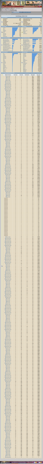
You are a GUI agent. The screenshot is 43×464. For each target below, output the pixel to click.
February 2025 (8, 98)
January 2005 (8, 457)
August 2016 (8, 280)
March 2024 (7, 114)
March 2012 (7, 354)
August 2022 (8, 140)
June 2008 (8, 417)
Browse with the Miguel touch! (7, 50)
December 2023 (8, 118)
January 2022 (8, 150)
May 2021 (8, 161)
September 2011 (8, 363)
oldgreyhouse (5, 67)
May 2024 (8, 111)
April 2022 (8, 146)
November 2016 (8, 276)
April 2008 (8, 420)
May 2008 (8, 419)
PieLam (22, 8)
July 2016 (8, 281)
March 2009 (7, 405)
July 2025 (8, 91)
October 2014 (8, 311)
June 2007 (8, 434)
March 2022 (7, 147)
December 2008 (8, 409)
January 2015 (8, 307)
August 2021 (8, 157)
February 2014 (8, 322)
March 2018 (7, 253)
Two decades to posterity (7, 45)
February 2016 (8, 288)
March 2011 (7, 371)
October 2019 (8, 188)
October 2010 (8, 378)
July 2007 (8, 433)
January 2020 (8, 184)
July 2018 (8, 248)
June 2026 (8, 76)
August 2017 (8, 263)
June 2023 (8, 126)
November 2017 (8, 259)
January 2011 (8, 374)
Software (24, 27)
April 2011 (8, 370)
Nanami (4, 70)
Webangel (4, 33)
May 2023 (8, 128)
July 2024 (8, 108)
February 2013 (8, 339)
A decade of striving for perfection (6, 42)
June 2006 (8, 451)
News (24, 29)
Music (13, 6)
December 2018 (8, 241)
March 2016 (7, 287)
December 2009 (8, 392)
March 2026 (7, 80)
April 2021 (8, 163)
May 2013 (8, 335)
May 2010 (8, 385)
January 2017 (8, 273)
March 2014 (7, 321)
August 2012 (8, 347)
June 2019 (8, 194)
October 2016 (8, 277)
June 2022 (8, 143)
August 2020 (8, 174)
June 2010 (8, 384)
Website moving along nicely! (7, 48)
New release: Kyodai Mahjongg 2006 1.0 (6, 40)
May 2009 (8, 402)
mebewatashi (5, 36)
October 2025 (8, 87)
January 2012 (8, 357)
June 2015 (8, 300)
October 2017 (8, 260)
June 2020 (8, 177)
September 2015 (8, 295)
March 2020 (7, 181)
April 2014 (8, 319)
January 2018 (8, 256)
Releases (24, 28)
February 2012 (8, 356)
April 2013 (8, 336)
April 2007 (8, 437)
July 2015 (8, 298)
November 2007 (8, 427)
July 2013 (8, 332)
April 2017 (8, 269)
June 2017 (8, 266)
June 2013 (8, 333)
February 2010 (8, 389)
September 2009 (8, 396)
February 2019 (8, 238)
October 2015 (8, 294)
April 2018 (8, 252)
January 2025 (8, 100)
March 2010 (7, 388)
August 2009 (8, 398)
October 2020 (8, 171)
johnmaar (4, 71)
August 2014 (8, 314)
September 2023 (8, 122)
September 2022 (8, 139)
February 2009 (8, 406)
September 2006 (8, 447)
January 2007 (8, 441)
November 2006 (8, 444)
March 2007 (7, 438)
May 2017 (8, 267)
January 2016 (8, 290)
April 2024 (8, 112)
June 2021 (8, 160)
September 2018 (8, 245)
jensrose (4, 35)
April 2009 (8, 403)
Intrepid (4, 27)
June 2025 (8, 93)
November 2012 (8, 343)
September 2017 (8, 262)
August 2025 (8, 90)
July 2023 (8, 125)
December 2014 (8, 308)
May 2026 (8, 77)
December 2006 (8, 443)
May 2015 (8, 301)
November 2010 (8, 377)
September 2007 (8, 430)
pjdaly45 (24, 68)
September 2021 (8, 156)
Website (24, 31)
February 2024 (8, 115)
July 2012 (8, 349)
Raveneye (4, 34)
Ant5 (3, 32)
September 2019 (8, 189)
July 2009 (8, 399)
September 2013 (8, 329)
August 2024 (8, 107)
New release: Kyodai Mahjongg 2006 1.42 (6, 44)
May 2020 (8, 178)
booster (4, 29)
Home (4, 6)
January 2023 (8, 133)
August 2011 (8, 364)
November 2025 (8, 86)
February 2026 (8, 81)
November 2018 (8, 242)
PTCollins (24, 70)
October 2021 (8, 154)
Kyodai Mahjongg (3, 14)
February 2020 (8, 182)
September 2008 (8, 413)
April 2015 (8, 302)
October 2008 (8, 412)
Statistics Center (9, 14)
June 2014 (8, 316)
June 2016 (8, 283)
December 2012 (8, 342)
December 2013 (8, 325)
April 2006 (8, 454)
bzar (23, 57)
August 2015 (8, 297)
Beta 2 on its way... (6, 39)
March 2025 (7, 97)
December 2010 (8, 375)
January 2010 (8, 391)
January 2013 (8, 340)
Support (24, 32)
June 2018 (8, 249)
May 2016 (8, 284)
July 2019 (8, 192)
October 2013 (8, 328)
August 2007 (8, 431)
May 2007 (8, 436)
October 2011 (8, 361)
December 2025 (8, 84)
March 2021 (7, 164)
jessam (4, 31)
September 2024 (8, 105)
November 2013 (8, 326)
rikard (4, 60)
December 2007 (8, 426)
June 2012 (8, 350)
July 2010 (8, 382)
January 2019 (8, 239)
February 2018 (8, 255)
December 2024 (8, 101)
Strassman (4, 69)
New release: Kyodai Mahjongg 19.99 (6, 49)
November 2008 (8, 410)
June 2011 (8, 367)
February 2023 (8, 132)
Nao (3, 28)
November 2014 (8, 309)
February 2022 (8, 149)
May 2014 (8, 318)
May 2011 (8, 368)
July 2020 (8, 175)
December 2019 (8, 185)
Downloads (8, 6)
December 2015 (8, 291)
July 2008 (8, 416)
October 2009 (8, 395)
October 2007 (8, 429)
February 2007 (8, 440)
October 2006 (8, 445)
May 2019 (8, 195)
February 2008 (8, 423)
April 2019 (8, 196)
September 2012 (8, 346)
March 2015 (7, 304)
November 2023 (8, 119)
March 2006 (7, 455)
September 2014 (8, 312)
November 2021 (8, 153)
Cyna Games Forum (6, 0)
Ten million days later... (6, 46)
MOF (4, 68)
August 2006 (8, 448)
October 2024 (8, 104)
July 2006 (8, 450)
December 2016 (8, 274)
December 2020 (8, 168)
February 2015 (8, 305)
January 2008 (8, 424)
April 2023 (8, 129)
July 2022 (8, 142)
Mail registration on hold (6, 47)
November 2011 (8, 360)
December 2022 (8, 135)
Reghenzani (25, 69)
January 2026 (8, 83)
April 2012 (8, 353)
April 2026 (8, 79)
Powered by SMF (29, 462)
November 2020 (8, 170)
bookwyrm (24, 71)
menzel (4, 61)
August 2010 (8, 381)
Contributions (25, 33)
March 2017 (7, 270)
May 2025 (8, 94)
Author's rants (25, 30)
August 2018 (8, 246)
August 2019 (8, 191)
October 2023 (8, 121)
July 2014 (8, 315)
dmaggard (4, 30)
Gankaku (4, 62)
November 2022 (8, 136)
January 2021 (8, 167)
